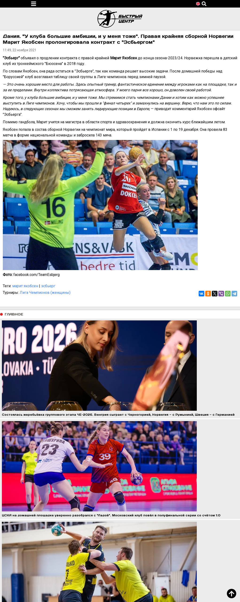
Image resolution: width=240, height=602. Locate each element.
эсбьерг (48, 286)
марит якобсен (25, 286)
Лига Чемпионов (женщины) (45, 292)
